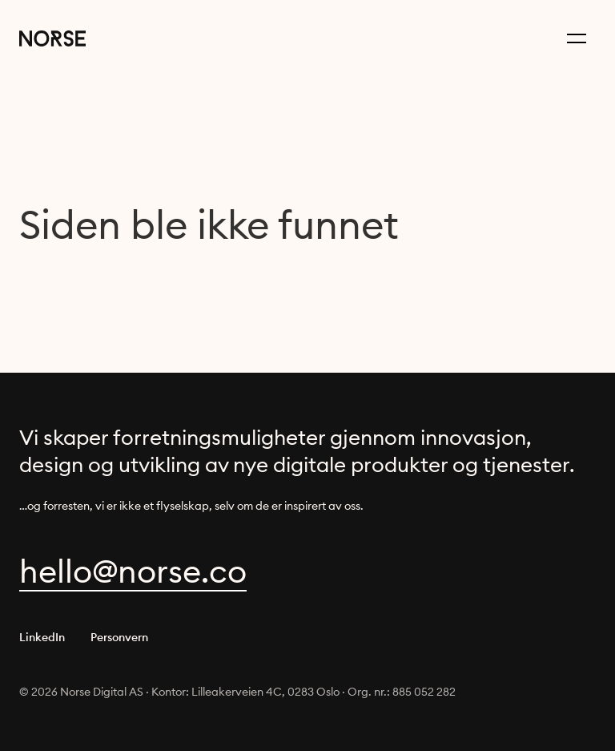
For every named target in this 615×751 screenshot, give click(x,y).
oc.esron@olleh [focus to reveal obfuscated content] (133, 571)
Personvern (119, 637)
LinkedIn (42, 637)
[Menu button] (576, 38)
